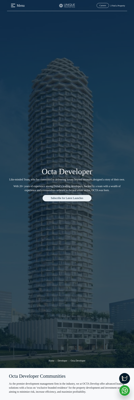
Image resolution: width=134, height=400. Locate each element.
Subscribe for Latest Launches (67, 198)
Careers (102, 5)
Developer (62, 360)
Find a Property (117, 5)
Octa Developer (78, 360)
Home (51, 360)
